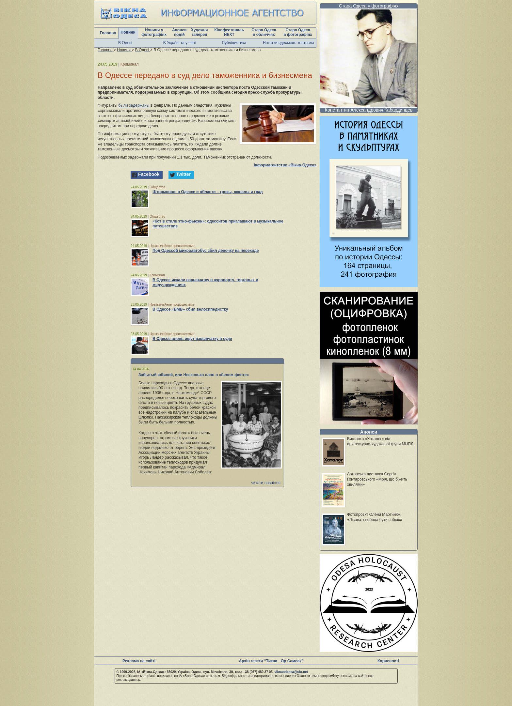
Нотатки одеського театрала (288, 42)
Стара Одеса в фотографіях (297, 32)
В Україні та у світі (179, 42)
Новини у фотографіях (154, 32)
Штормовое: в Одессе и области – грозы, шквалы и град (207, 192)
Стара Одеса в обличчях (263, 32)
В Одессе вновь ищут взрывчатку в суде (192, 338)
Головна (108, 33)
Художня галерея (199, 32)
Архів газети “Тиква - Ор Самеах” (271, 661)
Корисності (388, 661)
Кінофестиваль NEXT (229, 32)
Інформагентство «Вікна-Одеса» (285, 165)
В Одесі (125, 42)
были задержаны (134, 105)
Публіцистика (234, 42)
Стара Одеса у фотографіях (369, 5)
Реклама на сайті (138, 661)
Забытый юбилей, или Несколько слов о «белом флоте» (193, 375)
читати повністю (265, 483)
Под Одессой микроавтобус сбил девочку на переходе (205, 250)
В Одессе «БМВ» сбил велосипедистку (190, 309)
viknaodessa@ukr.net (291, 672)
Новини (128, 32)
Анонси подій (179, 32)
